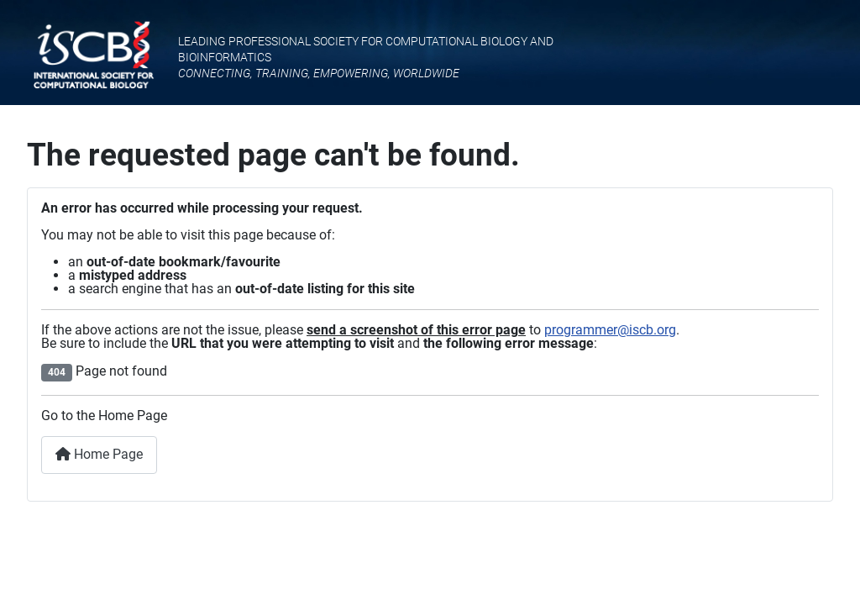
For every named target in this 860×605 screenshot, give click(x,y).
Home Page (99, 454)
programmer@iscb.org (610, 330)
